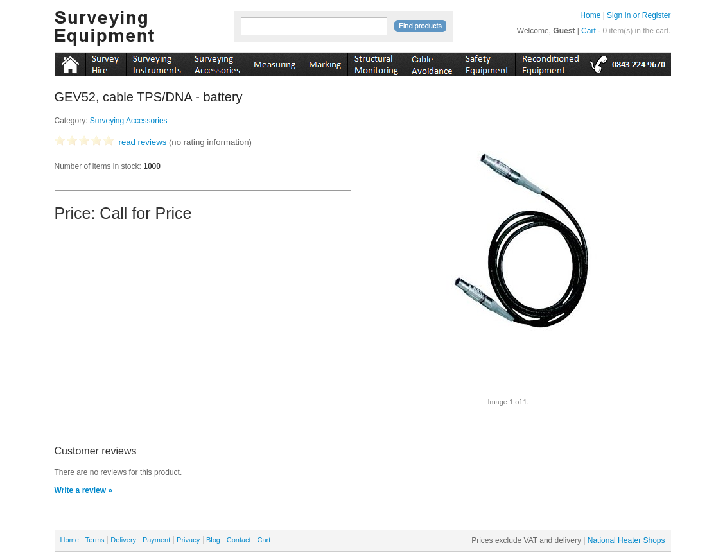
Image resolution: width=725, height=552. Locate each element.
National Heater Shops (626, 540)
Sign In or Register (638, 15)
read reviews (143, 142)
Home (590, 15)
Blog (213, 540)
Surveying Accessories (129, 120)
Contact (239, 540)
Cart (588, 30)
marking (324, 62)
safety (487, 62)
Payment (156, 540)
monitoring (376, 62)
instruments (105, 62)
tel (628, 62)
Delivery (123, 540)
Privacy (188, 540)
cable (432, 62)
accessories (217, 62)
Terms (95, 540)
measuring (274, 62)
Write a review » (84, 490)
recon (550, 62)
